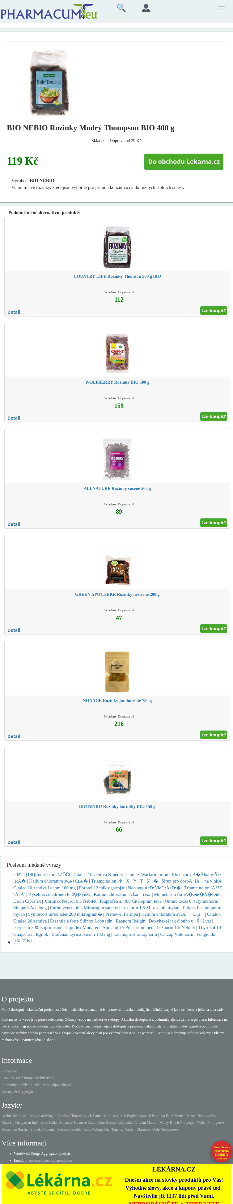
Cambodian (96, 1122)
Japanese (66, 1122)
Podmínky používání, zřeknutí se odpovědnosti (36, 1085)
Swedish (76, 1129)
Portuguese (215, 1122)
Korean (111, 1122)
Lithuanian (125, 1122)
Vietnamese (169, 1129)
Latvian (140, 1122)
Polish (201, 1122)
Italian (54, 1122)
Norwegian (188, 1122)
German (110, 1116)
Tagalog (117, 1129)
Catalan (63, 1116)
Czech (87, 1116)
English (132, 1116)
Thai (107, 1129)
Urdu (156, 1129)
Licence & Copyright (17, 1091)
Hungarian (23, 1122)
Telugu (97, 1129)
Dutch (174, 1122)
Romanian (9, 1129)
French (191, 1116)
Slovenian (49, 1129)
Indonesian (40, 1122)
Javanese (80, 1122)
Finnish (179, 1116)
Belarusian (20, 1116)
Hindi (214, 1116)
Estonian (158, 1116)
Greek (121, 1116)
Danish (98, 1116)
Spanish (145, 1116)
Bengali (50, 1116)
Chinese (76, 1116)
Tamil (87, 1129)
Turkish (129, 1129)
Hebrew (203, 1116)
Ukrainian (143, 1129)
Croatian (8, 1122)
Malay (164, 1122)
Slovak (35, 1129)
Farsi (169, 1116)
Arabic (7, 1116)
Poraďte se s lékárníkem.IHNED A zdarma (222, 1152)
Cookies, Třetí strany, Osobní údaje (28, 1078)
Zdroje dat (9, 1071)
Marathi (153, 1122)
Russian (23, 1129)
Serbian (63, 1129)
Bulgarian (36, 1116)
